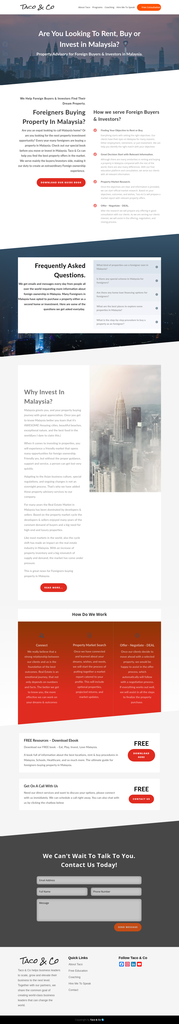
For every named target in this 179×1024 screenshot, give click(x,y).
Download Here (141, 755)
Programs (97, 7)
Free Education (78, 970)
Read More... (53, 587)
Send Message (128, 930)
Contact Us (141, 798)
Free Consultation (151, 7)
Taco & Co (95, 1019)
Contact (73, 990)
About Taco (84, 7)
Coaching (109, 7)
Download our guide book (61, 182)
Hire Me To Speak (126, 7)
